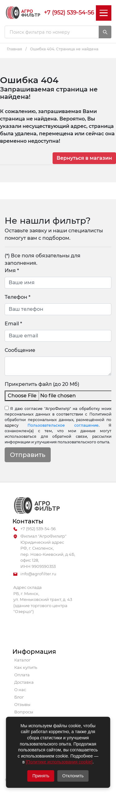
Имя (12, 270)
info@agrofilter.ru (34, 574)
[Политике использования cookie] (59, 761)
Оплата (22, 674)
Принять (40, 775)
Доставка (24, 682)
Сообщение (20, 350)
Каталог (22, 659)
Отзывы (22, 704)
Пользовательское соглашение (63, 425)
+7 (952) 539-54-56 (69, 12)
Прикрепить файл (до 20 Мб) (42, 384)
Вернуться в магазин (84, 158)
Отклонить (73, 775)
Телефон (17, 297)
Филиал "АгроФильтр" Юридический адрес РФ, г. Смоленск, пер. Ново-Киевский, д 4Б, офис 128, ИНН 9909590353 (44, 551)
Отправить (27, 454)
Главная (14, 49)
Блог (19, 697)
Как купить (25, 667)
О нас (20, 689)
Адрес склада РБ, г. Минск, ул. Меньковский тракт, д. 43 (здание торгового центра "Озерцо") (42, 599)
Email (13, 324)
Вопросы (23, 711)
